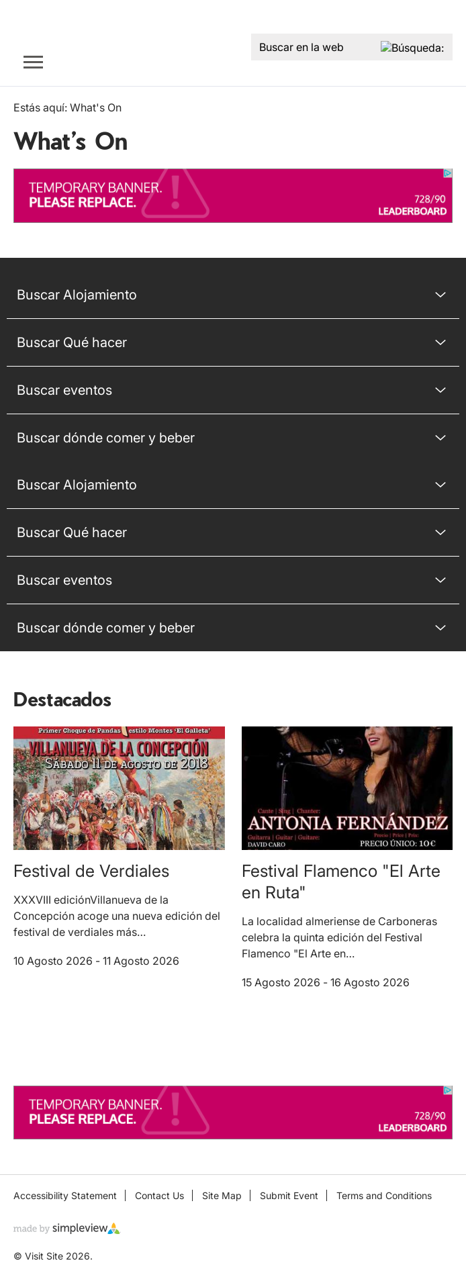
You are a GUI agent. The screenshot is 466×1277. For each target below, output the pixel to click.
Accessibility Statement (65, 1195)
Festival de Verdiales (91, 871)
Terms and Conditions (384, 1195)
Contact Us (159, 1195)
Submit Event (289, 1195)
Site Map (222, 1195)
